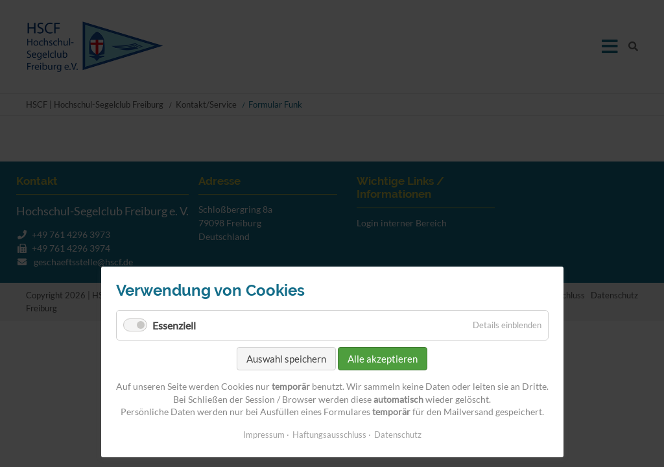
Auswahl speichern (286, 359)
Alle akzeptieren (383, 359)
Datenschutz (397, 434)
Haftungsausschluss (329, 434)
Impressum (264, 434)
